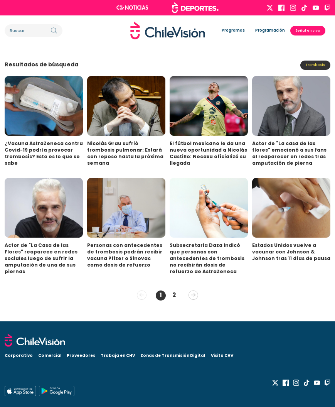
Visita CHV (222, 355)
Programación (270, 30)
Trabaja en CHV (118, 355)
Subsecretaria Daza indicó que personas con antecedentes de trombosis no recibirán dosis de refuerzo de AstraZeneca (207, 258)
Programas (233, 30)
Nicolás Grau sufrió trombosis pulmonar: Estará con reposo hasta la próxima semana (125, 153)
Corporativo (19, 355)
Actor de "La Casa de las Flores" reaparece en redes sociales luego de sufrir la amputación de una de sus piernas (41, 258)
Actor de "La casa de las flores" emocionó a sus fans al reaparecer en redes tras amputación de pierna (289, 153)
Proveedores (81, 355)
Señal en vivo (307, 30)
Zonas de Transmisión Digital (172, 355)
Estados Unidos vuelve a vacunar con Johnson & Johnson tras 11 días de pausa (291, 252)
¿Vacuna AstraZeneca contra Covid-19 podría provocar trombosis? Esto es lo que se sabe (44, 153)
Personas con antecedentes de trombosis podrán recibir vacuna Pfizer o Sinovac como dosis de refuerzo (124, 255)
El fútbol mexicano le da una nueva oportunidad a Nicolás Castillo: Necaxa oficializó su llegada (208, 153)
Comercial (49, 355)
